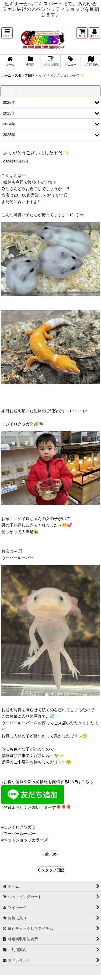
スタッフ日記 (50, 870)
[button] (7, 32)
